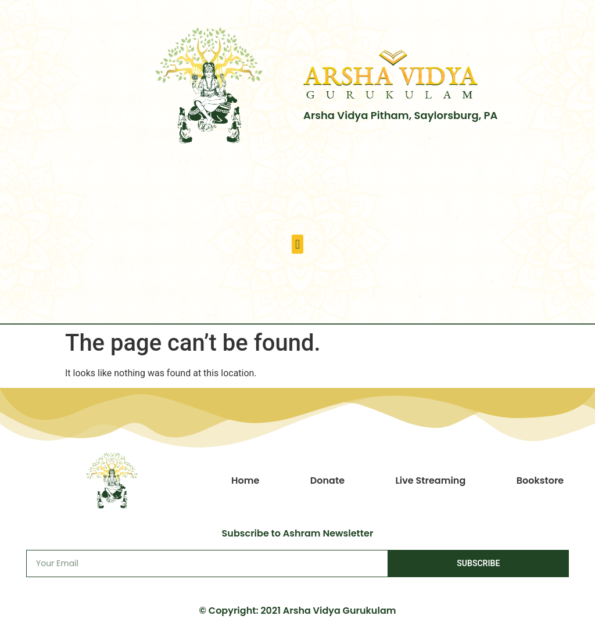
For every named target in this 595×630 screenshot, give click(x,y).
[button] (297, 244)
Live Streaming (430, 480)
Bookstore (540, 480)
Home (245, 480)
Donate (327, 480)
